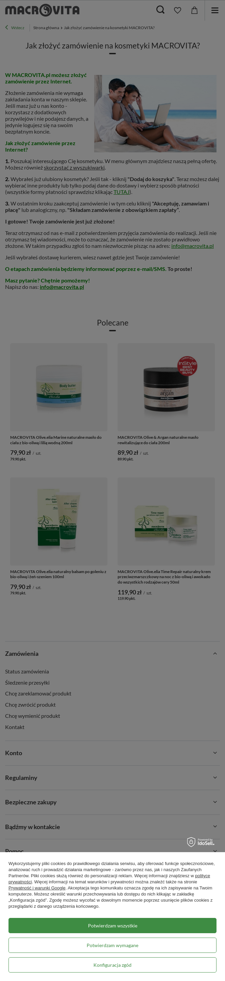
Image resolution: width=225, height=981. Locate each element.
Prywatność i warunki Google (37, 887)
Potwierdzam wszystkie (112, 925)
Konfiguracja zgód (112, 965)
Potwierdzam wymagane (112, 945)
